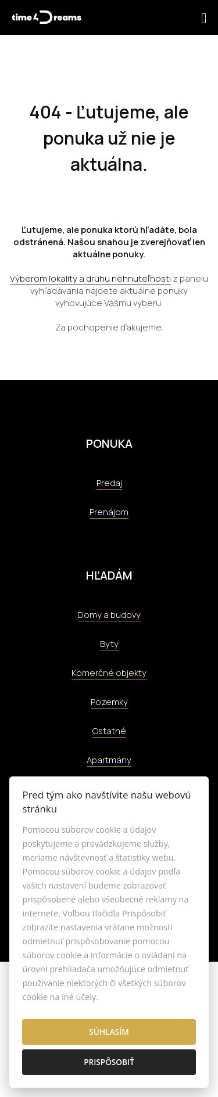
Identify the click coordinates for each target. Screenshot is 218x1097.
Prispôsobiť (109, 1061)
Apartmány (109, 760)
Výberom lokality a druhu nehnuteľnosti (90, 278)
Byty (109, 644)
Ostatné (109, 731)
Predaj (109, 483)
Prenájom (109, 512)
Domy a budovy (109, 615)
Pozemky (109, 702)
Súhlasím (108, 1031)
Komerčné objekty (109, 673)
